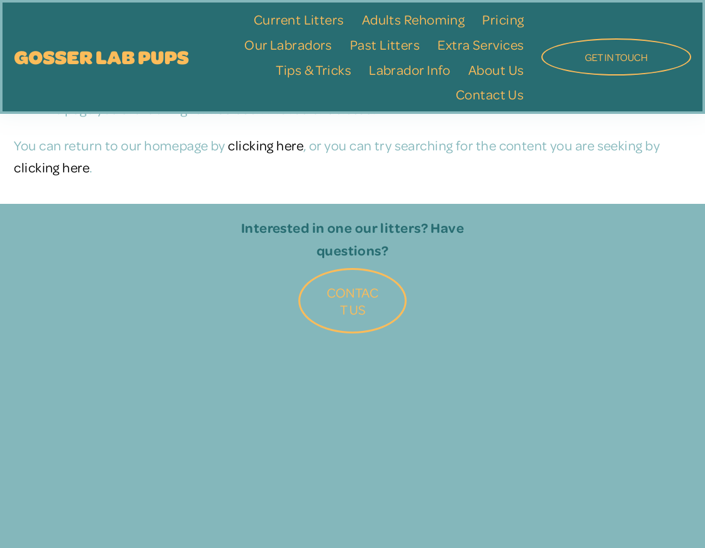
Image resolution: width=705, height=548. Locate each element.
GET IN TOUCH (616, 57)
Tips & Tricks (313, 69)
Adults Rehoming (413, 19)
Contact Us (490, 94)
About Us (496, 69)
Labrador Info (410, 69)
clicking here (265, 145)
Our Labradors (288, 44)
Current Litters (299, 19)
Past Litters (385, 44)
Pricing (503, 19)
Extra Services (480, 44)
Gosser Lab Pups (101, 56)
